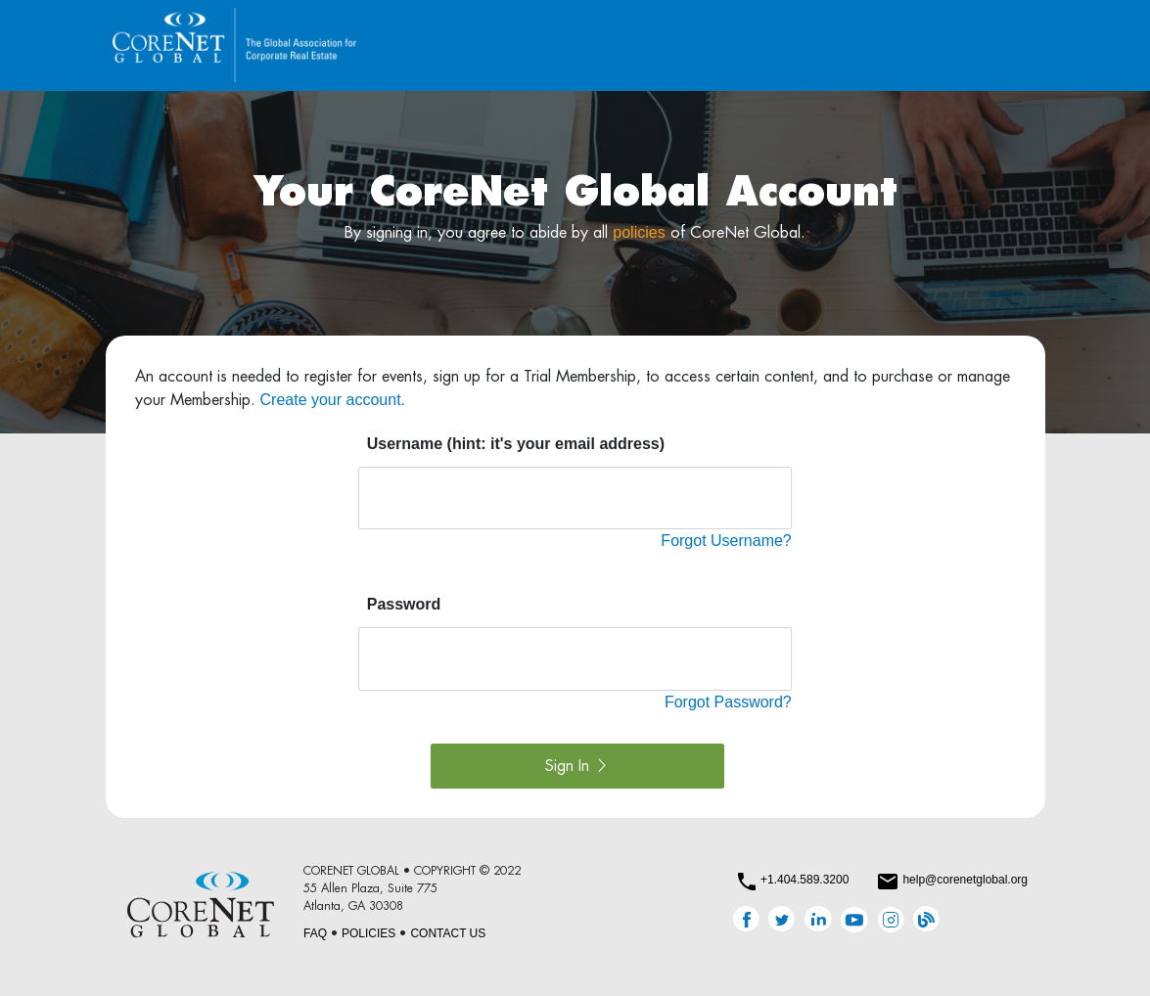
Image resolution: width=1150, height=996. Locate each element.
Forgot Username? (726, 540)
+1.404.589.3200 (804, 879)
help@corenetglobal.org (965, 879)
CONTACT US (447, 933)
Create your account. (333, 399)
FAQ (315, 933)
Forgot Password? (728, 702)
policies (639, 232)
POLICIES (368, 933)
